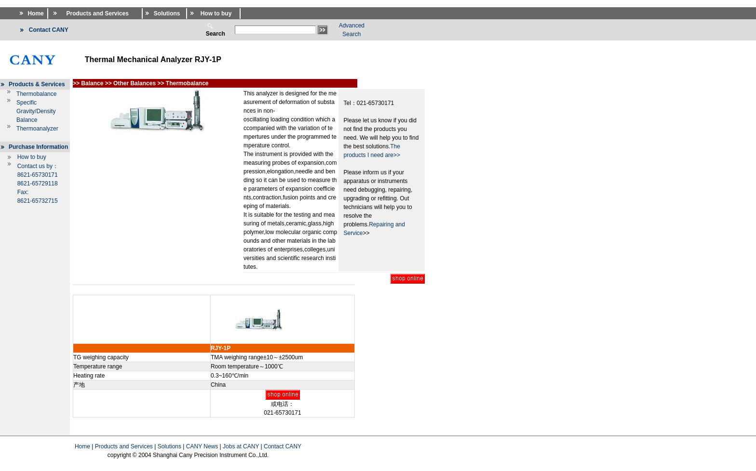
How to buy (31, 157)
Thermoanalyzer (37, 128)
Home (82, 446)
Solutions (169, 446)
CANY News (202, 446)
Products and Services (124, 446)
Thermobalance (36, 94)
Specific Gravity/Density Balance (35, 111)
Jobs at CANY (241, 446)
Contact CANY (282, 446)
